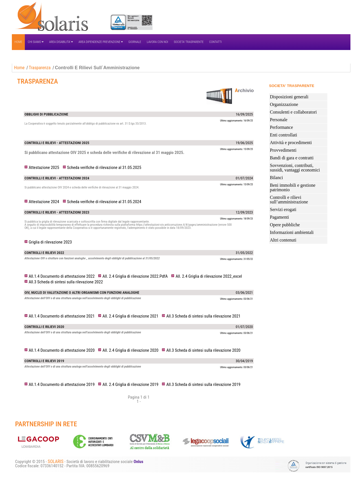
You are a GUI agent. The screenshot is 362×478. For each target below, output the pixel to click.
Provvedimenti (283, 150)
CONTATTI (215, 42)
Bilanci (276, 177)
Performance (281, 127)
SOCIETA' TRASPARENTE (189, 42)
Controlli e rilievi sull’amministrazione (289, 199)
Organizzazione (284, 104)
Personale (279, 119)
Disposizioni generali (289, 96)
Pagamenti (279, 217)
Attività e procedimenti (291, 142)
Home (19, 67)
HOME (18, 42)
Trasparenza (40, 67)
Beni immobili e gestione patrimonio (292, 187)
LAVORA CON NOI (157, 42)
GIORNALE (134, 42)
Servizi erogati (283, 209)
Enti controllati (283, 134)
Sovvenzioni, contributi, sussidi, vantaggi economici (295, 167)
